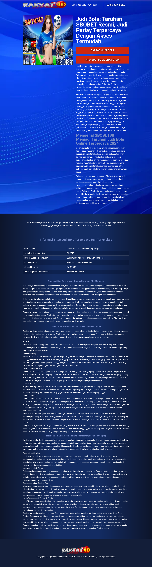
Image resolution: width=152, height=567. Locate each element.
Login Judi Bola (116, 5)
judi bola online (100, 148)
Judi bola (80, 66)
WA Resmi (92, 5)
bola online (38, 331)
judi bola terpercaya (50, 299)
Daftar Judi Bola (79, 5)
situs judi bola (107, 94)
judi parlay (34, 440)
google (66, 525)
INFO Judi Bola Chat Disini (102, 59)
